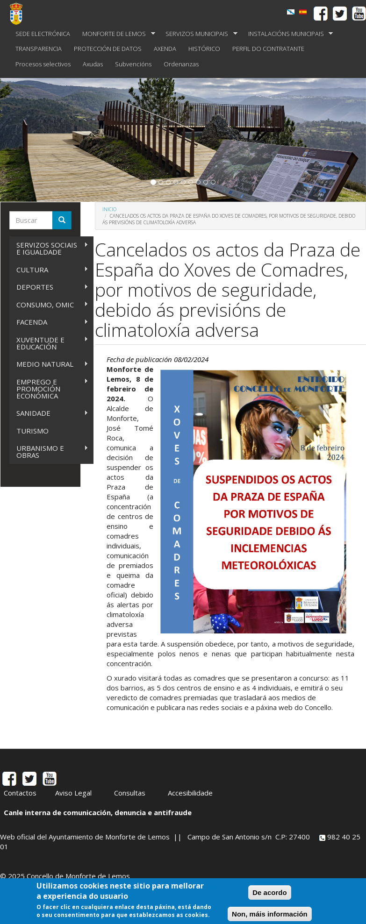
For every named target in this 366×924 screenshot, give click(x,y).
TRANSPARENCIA (38, 48)
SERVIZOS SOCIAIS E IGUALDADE (48, 248)
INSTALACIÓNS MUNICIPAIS (287, 33)
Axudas (93, 64)
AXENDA (165, 48)
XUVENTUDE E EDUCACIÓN (48, 343)
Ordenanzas (181, 64)
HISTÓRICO (204, 48)
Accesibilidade (190, 792)
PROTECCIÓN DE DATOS (108, 48)
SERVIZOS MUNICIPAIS (198, 33)
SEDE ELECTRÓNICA (42, 33)
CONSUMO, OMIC (48, 305)
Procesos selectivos (43, 64)
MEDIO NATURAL (48, 364)
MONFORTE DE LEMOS (115, 33)
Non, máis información (270, 915)
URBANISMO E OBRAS (48, 451)
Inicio (109, 209)
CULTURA (48, 270)
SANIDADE (48, 413)
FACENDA (48, 322)
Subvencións (133, 64)
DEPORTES (48, 287)
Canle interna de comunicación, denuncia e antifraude (98, 812)
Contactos (20, 792)
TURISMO (32, 430)
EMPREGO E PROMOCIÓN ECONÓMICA (48, 388)
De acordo (269, 893)
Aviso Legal (73, 792)
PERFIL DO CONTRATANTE (268, 48)
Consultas (129, 792)
